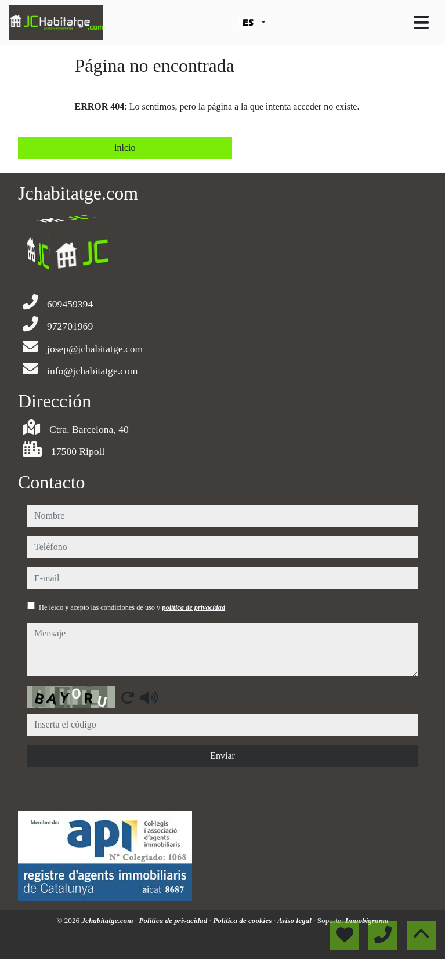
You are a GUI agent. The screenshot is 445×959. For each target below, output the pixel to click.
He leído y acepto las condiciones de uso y (132, 607)
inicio (124, 148)
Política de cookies (243, 920)
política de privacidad (193, 607)
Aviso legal (295, 920)
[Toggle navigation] (421, 23)
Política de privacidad (174, 920)
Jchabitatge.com (108, 920)
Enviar (222, 756)
